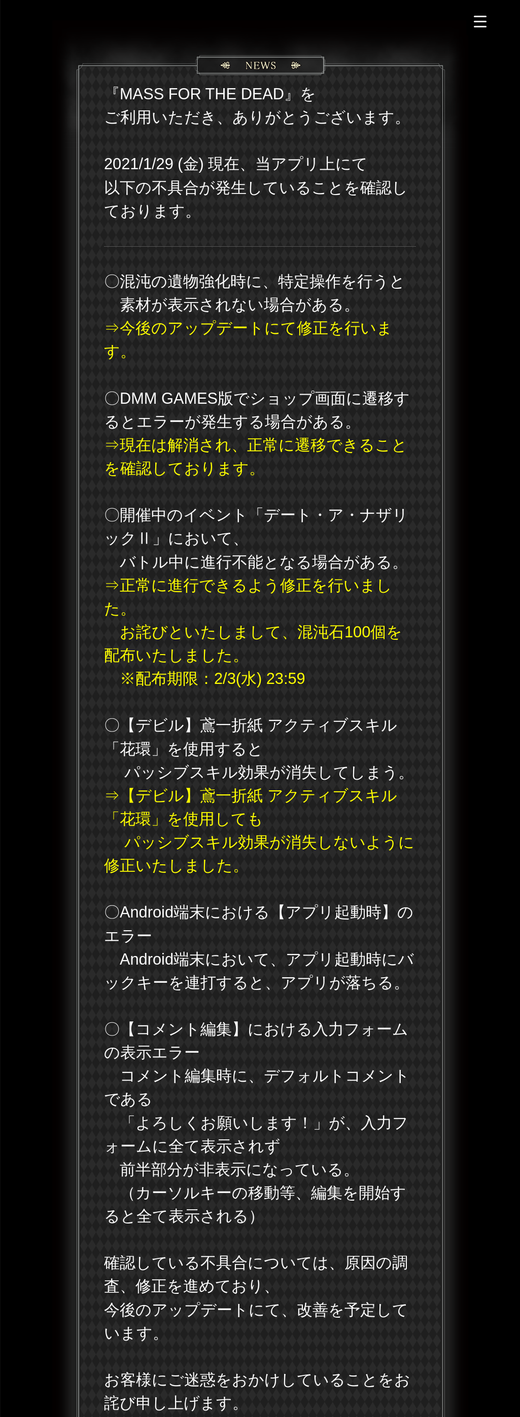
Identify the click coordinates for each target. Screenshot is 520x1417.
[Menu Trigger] (480, 21)
